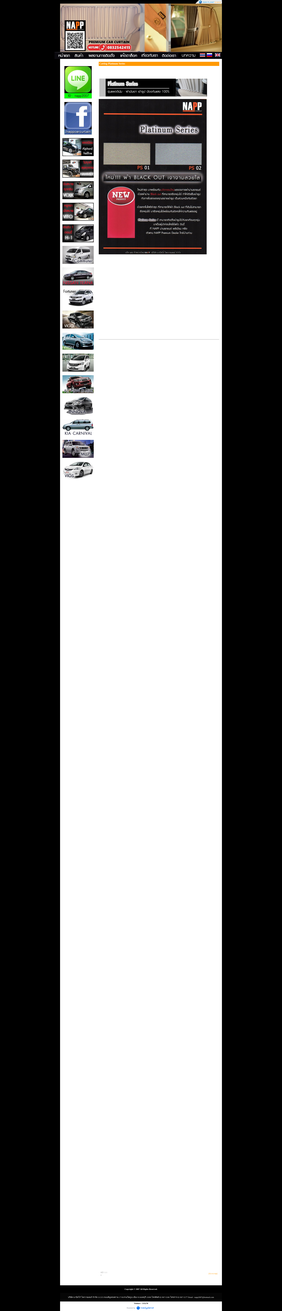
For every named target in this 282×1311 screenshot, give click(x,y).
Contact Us (224, 55)
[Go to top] (213, 1273)
